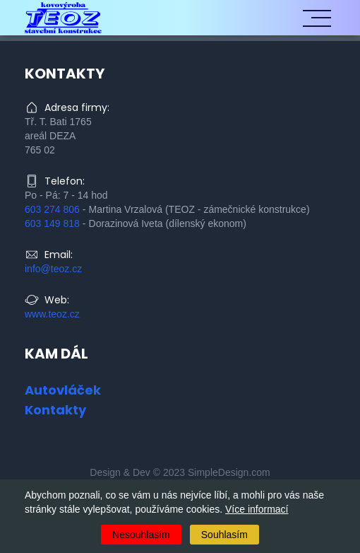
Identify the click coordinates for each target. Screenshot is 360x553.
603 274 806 (52, 209)
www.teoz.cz (52, 314)
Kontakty (55, 410)
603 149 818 (52, 223)
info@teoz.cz (53, 268)
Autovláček (63, 390)
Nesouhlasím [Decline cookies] (141, 534)
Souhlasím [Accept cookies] (224, 534)
